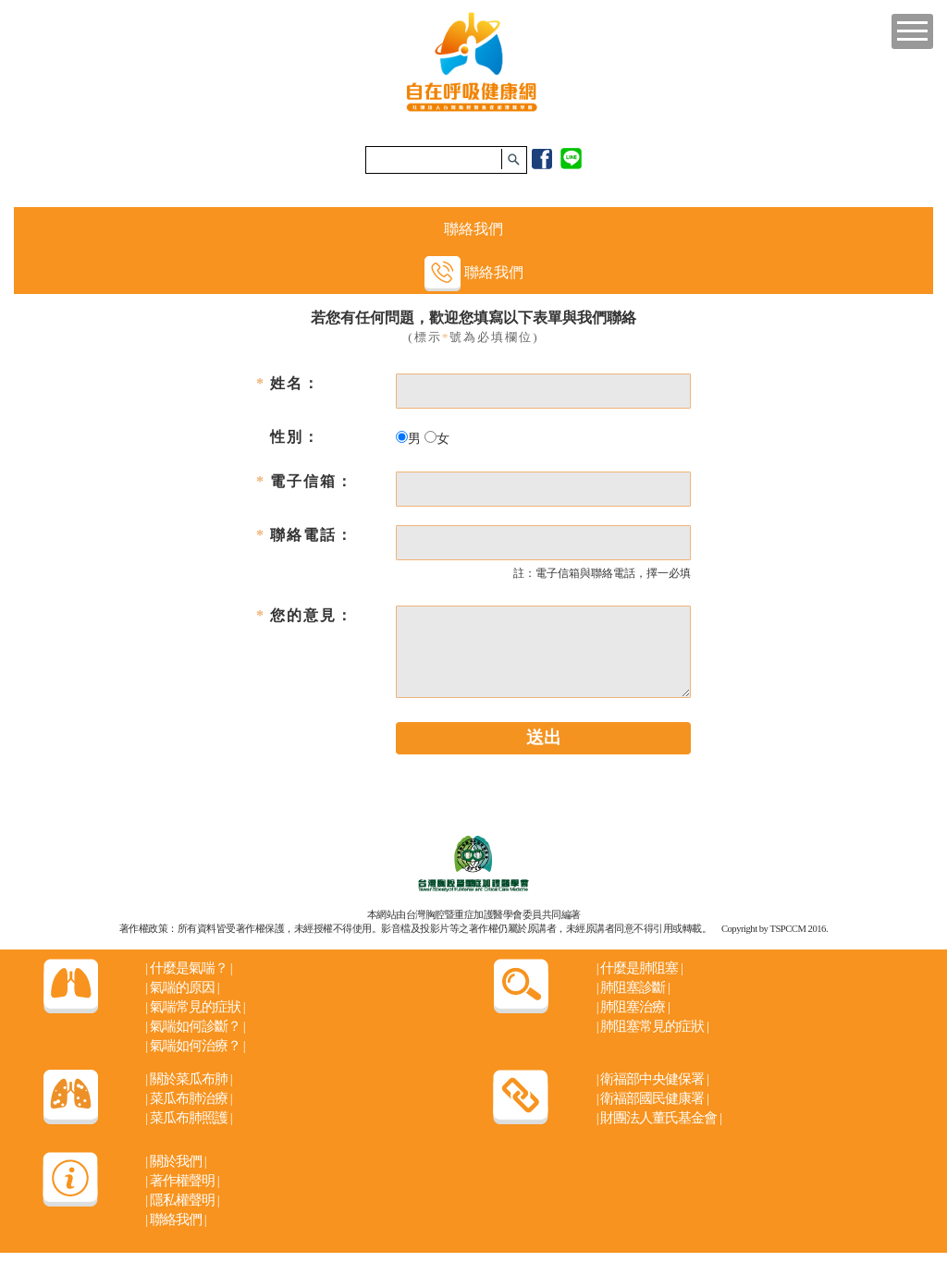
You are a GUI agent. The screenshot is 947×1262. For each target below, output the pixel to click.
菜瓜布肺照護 (188, 1117)
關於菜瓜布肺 (188, 1079)
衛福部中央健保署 (652, 1079)
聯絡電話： (311, 535)
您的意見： (311, 615)
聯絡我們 (473, 229)
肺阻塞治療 (633, 1006)
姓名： (295, 383)
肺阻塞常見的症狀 (652, 1026)
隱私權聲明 (181, 1200)
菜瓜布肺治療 (188, 1098)
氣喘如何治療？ (194, 1045)
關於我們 (175, 1161)
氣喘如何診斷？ (194, 1026)
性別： (295, 437)
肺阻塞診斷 (633, 987)
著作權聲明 (181, 1180)
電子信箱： (311, 481)
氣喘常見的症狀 (194, 1006)
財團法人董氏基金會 (658, 1117)
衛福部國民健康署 (652, 1098)
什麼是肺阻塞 (639, 968)
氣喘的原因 (181, 987)
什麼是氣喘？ (188, 968)
